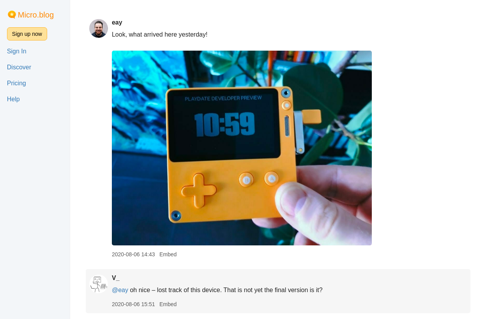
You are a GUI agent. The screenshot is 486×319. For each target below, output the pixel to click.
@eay (120, 290)
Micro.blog (36, 15)
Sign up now (27, 34)
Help (13, 99)
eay (117, 22)
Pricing (16, 83)
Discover (19, 67)
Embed (168, 254)
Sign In (17, 51)
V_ (116, 278)
